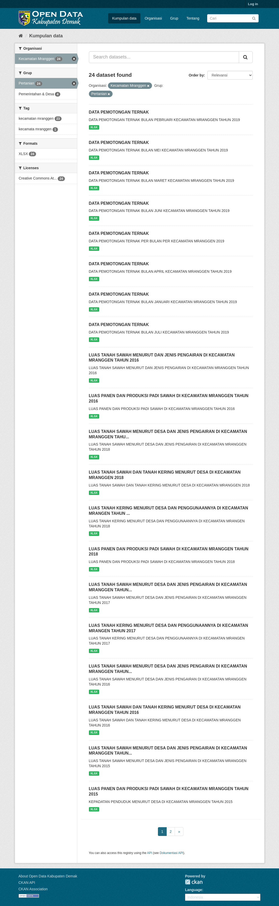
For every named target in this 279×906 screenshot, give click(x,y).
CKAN (193, 882)
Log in (253, 4)
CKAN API (27, 883)
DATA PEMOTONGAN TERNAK (119, 112)
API (149, 853)
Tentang (193, 18)
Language (193, 890)
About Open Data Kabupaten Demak (48, 876)
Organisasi (153, 18)
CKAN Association (33, 889)
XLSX (93, 127)
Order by (196, 75)
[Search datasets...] (164, 57)
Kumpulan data (124, 18)
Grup (174, 18)
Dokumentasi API (171, 853)
